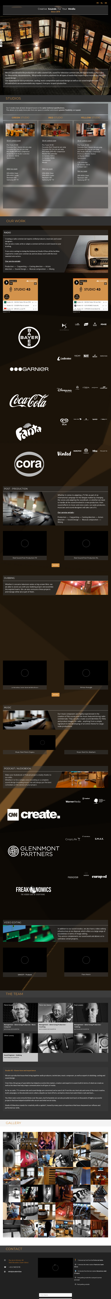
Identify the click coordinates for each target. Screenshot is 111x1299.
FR (98, 3)
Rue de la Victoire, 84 (16, 1260)
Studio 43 (5, 312)
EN (106, 3)
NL (102, 3)
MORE (55, 565)
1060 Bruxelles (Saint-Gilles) (18, 1262)
